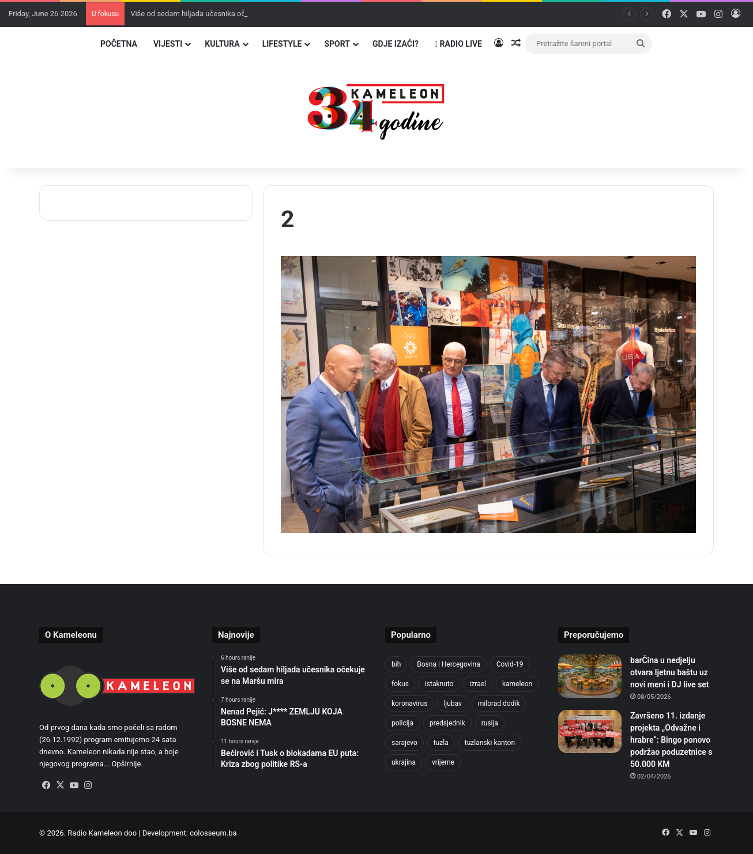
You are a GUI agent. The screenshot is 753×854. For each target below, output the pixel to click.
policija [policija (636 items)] (402, 723)
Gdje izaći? (395, 43)
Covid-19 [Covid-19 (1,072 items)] (510, 664)
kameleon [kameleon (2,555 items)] (517, 684)
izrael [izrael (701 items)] (477, 684)
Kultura (222, 43)
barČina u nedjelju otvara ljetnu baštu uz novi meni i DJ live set (669, 672)
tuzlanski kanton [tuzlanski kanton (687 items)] (490, 743)
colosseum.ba (213, 833)
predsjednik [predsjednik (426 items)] (447, 723)
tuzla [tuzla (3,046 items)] (441, 743)
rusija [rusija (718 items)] (489, 723)
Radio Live (458, 43)
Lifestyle (282, 43)
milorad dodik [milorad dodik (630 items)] (499, 703)
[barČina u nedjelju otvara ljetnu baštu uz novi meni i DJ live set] (590, 676)
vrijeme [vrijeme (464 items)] (443, 762)
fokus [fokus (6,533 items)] (400, 684)
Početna (118, 43)
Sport (337, 43)
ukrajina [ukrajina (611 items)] (403, 762)
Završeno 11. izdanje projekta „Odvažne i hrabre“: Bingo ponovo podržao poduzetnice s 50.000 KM (671, 740)
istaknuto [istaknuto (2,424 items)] (439, 684)
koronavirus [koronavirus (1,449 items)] (409, 703)
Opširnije (126, 763)
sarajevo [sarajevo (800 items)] (404, 743)
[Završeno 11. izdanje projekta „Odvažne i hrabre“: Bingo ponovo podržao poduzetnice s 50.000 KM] (590, 731)
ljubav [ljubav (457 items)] (452, 703)
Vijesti (167, 43)
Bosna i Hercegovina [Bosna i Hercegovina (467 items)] (448, 664)
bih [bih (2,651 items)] (396, 664)
